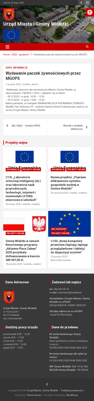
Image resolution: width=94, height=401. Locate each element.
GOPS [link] (9, 67)
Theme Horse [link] (33, 395)
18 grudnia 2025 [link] (14, 264)
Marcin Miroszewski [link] (61, 260)
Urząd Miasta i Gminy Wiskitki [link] (35, 24)
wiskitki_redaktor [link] (31, 204)
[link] (90, 12)
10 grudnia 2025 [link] (59, 256)
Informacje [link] (20, 67)
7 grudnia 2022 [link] (13, 84)
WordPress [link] (72, 395)
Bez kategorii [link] (59, 229)
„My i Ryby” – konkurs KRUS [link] (25, 125)
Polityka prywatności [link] (72, 390)
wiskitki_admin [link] (30, 84)
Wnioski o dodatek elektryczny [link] (73, 127)
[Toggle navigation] (7, 47)
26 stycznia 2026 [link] (59, 193)
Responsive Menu (87, 3)
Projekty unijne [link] (16, 143)
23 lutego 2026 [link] (13, 204)
